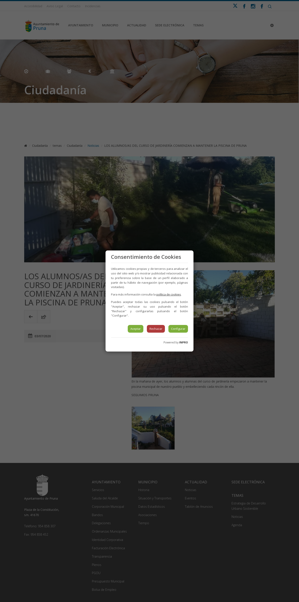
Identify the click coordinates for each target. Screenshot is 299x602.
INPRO (183, 342)
